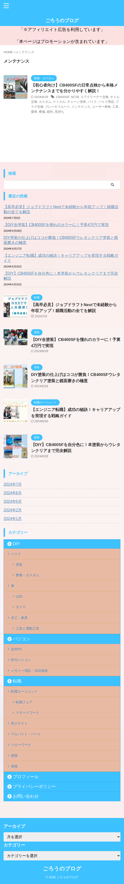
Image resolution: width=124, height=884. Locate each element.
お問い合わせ (26, 796)
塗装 (19, 564)
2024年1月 (13, 519)
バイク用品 (106, 101)
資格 (14, 766)
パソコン (21, 639)
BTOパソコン (21, 660)
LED (19, 596)
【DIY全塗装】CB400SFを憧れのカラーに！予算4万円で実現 (56, 225)
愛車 (34, 111)
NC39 (75, 97)
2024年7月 (13, 484)
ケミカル (59, 101)
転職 (17, 681)
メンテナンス (81, 106)
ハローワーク (21, 745)
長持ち (59, 111)
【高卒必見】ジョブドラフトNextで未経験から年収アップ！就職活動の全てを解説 (61, 209)
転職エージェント (24, 691)
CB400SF (62, 97)
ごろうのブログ (62, 20)
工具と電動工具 (27, 628)
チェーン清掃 (76, 101)
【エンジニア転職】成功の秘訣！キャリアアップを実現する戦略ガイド (61, 257)
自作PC (16, 649)
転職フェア (24, 702)
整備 (42, 111)
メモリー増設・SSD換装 (29, 671)
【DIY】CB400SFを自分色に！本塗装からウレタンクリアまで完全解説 (61, 275)
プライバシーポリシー (34, 786)
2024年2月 (13, 510)
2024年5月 (13, 501)
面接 (14, 755)
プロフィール (26, 776)
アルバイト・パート (26, 734)
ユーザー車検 (101, 106)
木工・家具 (19, 618)
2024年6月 (13, 493)
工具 (115, 106)
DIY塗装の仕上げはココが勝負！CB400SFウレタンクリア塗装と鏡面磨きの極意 (61, 240)
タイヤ (21, 607)
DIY (16, 543)
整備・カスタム (27, 575)
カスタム (45, 101)
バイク (92, 101)
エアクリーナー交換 (94, 97)
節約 (50, 111)
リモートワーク (27, 712)
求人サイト (19, 723)
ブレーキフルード (57, 106)
